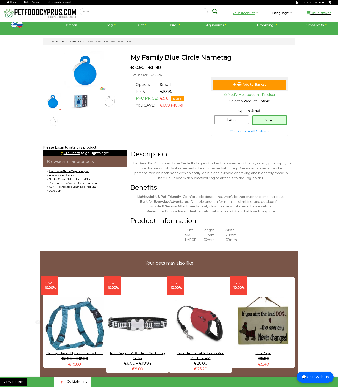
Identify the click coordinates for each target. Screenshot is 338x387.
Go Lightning (72, 382)
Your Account (244, 13)
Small (269, 120)
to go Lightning (85, 153)
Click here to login (312, 2)
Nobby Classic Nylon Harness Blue (70, 179)
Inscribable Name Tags (70, 41)
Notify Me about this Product (249, 95)
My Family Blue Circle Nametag (181, 57)
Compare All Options (249, 131)
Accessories (94, 41)
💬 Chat (315, 377)
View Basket (13, 382)
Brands (71, 25)
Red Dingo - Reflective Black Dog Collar (73, 182)
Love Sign (55, 190)
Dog (130, 41)
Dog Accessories (114, 41)
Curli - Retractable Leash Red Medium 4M (75, 186)
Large (232, 120)
